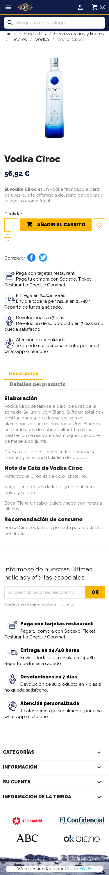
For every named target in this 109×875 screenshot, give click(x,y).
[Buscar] (54, 23)
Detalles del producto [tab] (38, 384)
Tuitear (43, 257)
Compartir (31, 257)
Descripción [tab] (23, 373)
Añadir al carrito (55, 225)
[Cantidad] (11, 224)
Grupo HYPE (78, 869)
